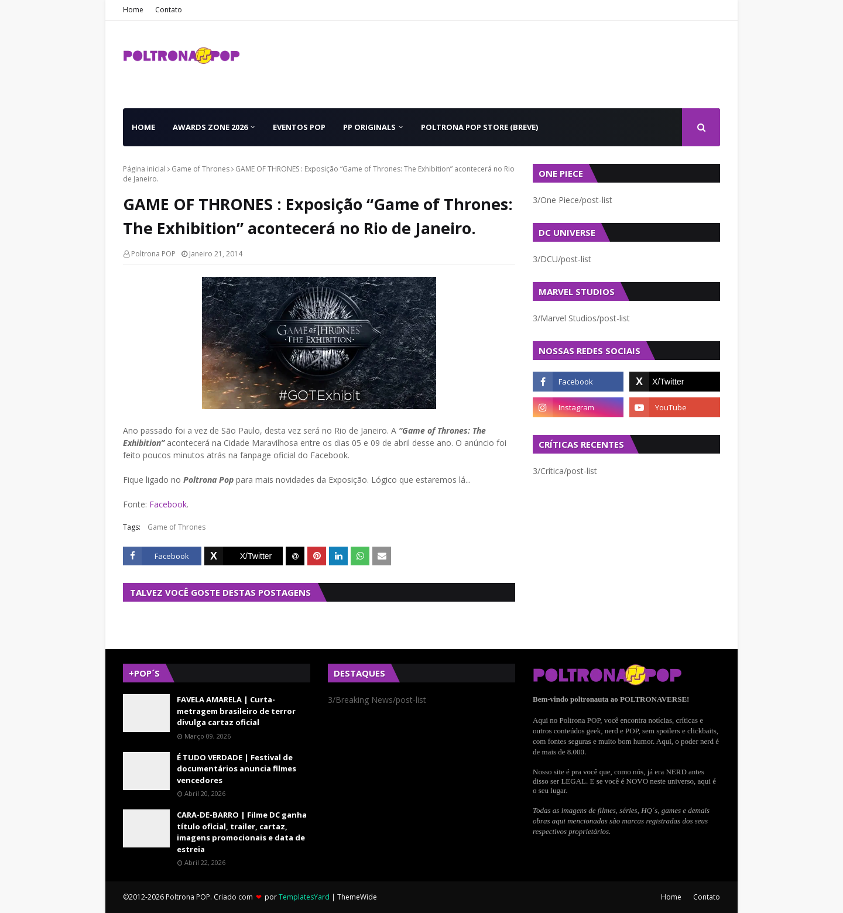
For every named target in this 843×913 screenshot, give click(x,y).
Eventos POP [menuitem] (299, 127)
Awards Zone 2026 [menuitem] (210, 127)
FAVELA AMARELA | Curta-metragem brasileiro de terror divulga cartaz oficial (236, 710)
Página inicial (144, 169)
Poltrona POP (153, 254)
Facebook (168, 504)
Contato (168, 10)
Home (133, 10)
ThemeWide (357, 897)
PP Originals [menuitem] (369, 127)
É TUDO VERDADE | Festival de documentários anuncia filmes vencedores (236, 768)
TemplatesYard (304, 897)
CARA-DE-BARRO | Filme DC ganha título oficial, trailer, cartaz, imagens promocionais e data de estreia (242, 831)
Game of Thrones (200, 169)
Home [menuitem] (143, 127)
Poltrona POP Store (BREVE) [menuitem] (479, 127)
